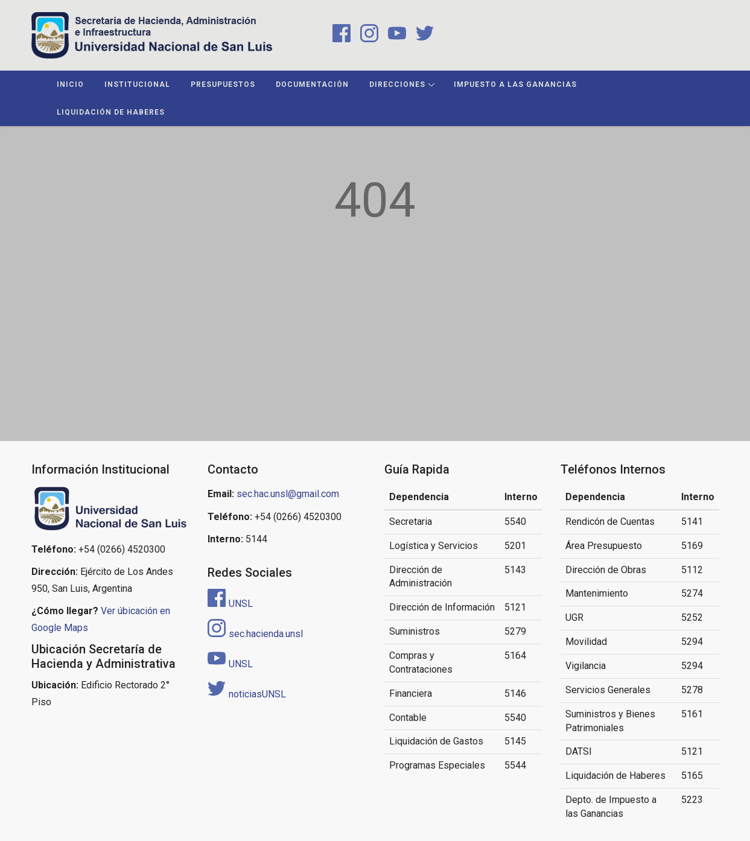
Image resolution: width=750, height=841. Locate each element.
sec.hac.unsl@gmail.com (288, 494)
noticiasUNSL (247, 694)
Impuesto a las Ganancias (515, 84)
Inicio (70, 84)
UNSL (230, 603)
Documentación (312, 84)
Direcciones (397, 84)
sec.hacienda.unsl (255, 633)
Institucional (137, 84)
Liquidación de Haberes (111, 112)
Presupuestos (223, 84)
